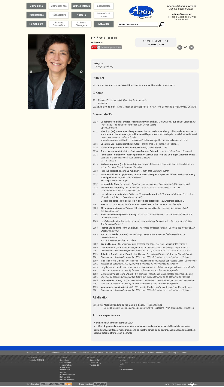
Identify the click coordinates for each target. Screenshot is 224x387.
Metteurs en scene (124, 353)
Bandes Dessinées (156, 353)
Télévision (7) (95, 363)
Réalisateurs (97, 353)
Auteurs (109, 353)
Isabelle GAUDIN (37, 360)
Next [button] (81, 71)
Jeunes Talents (69, 353)
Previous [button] (31, 71)
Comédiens (41, 353)
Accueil (30, 353)
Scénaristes (84, 353)
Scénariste (97, 43)
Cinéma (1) (94, 360)
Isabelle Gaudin (156, 44)
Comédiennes (54, 353)
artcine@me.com (181, 14)
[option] (58, 72)
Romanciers (140, 353)
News (184, 353)
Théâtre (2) (94, 365)
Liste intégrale (173, 353)
